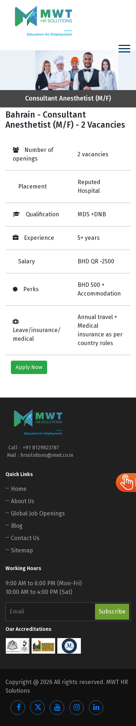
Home (18, 488)
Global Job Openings (38, 513)
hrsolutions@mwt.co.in (46, 455)
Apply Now (29, 367)
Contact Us (25, 538)
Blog (16, 525)
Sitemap (22, 550)
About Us (22, 501)
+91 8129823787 (40, 448)
